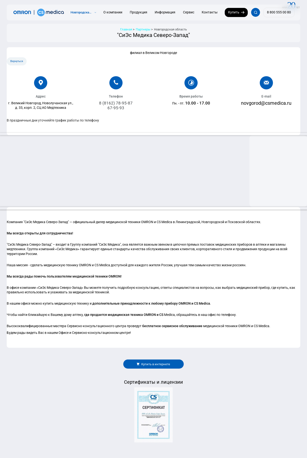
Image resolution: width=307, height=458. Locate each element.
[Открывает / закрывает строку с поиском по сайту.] (255, 12)
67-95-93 (115, 107)
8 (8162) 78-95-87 (116, 103)
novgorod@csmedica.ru (266, 103)
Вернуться (16, 61)
